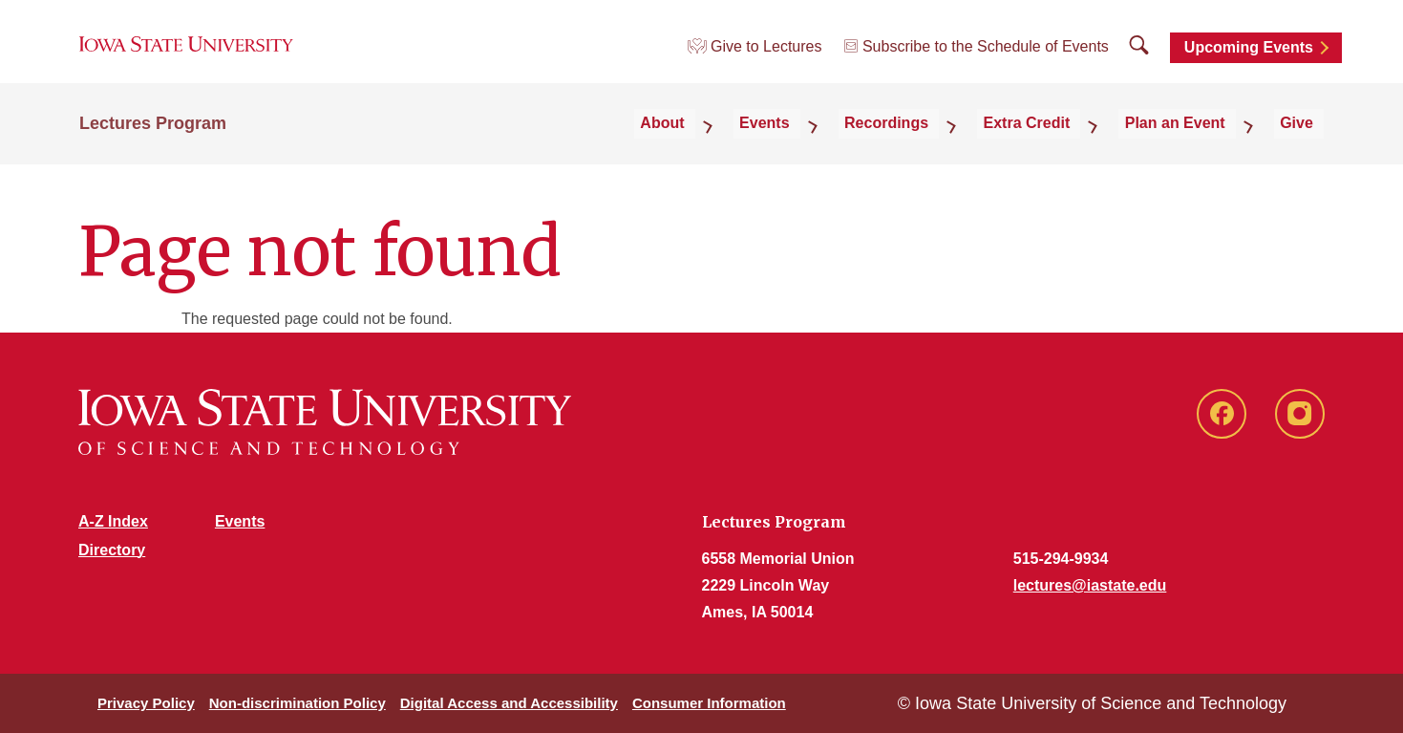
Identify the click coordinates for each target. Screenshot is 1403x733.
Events (240, 521)
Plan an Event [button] (1202, 145)
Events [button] (841, 145)
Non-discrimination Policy (297, 703)
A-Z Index (113, 521)
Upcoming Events (1248, 60)
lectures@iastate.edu (1090, 585)
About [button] (756, 145)
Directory (111, 550)
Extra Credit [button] (1071, 145)
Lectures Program (152, 145)
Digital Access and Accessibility (509, 703)
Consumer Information (709, 703)
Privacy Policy (146, 703)
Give (1307, 145)
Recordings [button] (947, 145)
